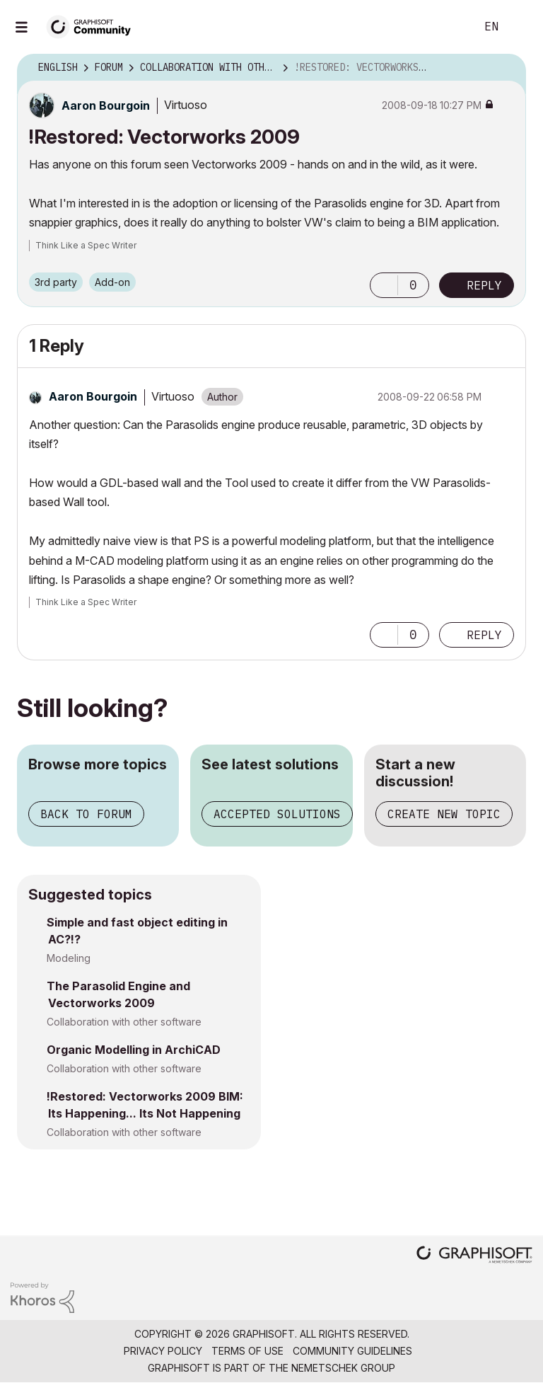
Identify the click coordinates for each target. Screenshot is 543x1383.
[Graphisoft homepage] (474, 1255)
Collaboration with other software (124, 1022)
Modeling (68, 958)
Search (449, 27)
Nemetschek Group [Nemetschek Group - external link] (343, 1368)
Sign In (520, 27)
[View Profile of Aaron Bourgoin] (106, 105)
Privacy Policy (163, 1351)
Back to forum (86, 814)
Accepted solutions (277, 814)
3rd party (56, 282)
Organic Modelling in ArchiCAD (134, 1050)
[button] (383, 285)
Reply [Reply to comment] (484, 635)
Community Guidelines (352, 1351)
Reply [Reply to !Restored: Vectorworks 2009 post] (484, 285)
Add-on (112, 282)
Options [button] (506, 68)
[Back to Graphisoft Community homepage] (93, 26)
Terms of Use (247, 1351)
